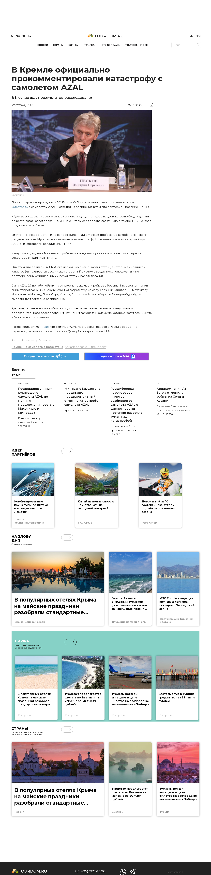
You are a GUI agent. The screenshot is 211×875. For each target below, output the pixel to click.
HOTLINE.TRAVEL (110, 45)
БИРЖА (73, 45)
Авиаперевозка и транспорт (85, 346)
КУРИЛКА (89, 45)
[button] (70, 451)
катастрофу (20, 207)
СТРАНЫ (58, 45)
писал (44, 326)
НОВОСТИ (41, 45)
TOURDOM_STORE (136, 45)
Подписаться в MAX (116, 356)
